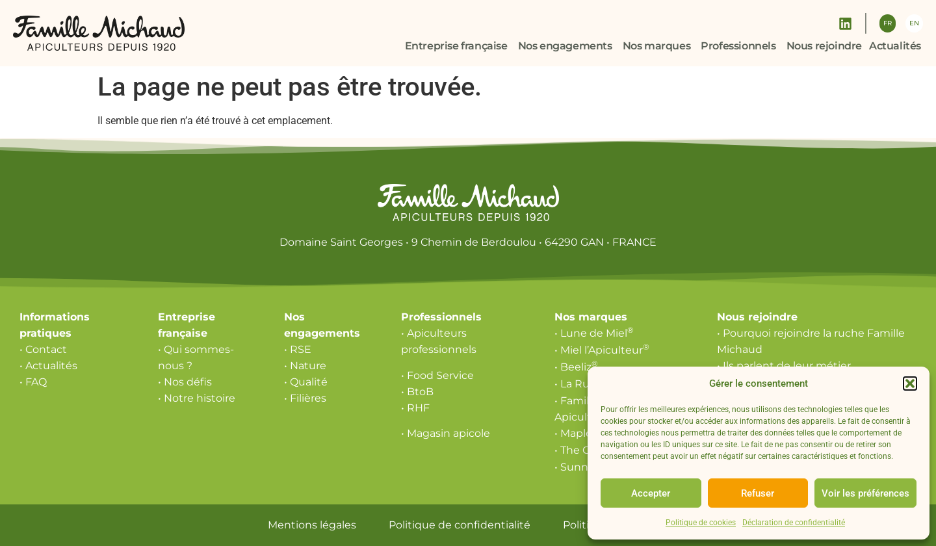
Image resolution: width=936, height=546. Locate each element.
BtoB (420, 391)
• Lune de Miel (594, 333)
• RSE (297, 349)
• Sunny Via (586, 467)
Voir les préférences (865, 493)
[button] (910, 383)
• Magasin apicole (445, 433)
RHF (418, 408)
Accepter (650, 493)
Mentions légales (312, 525)
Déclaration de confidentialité (793, 522)
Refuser (757, 493)
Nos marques (590, 317)
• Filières (305, 398)
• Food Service (437, 375)
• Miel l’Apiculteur (601, 350)
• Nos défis (185, 382)
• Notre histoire (196, 398)
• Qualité (306, 382)
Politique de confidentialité (459, 525)
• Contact (43, 349)
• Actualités (48, 365)
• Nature (305, 365)
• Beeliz (576, 367)
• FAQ (33, 382)
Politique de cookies (701, 522)
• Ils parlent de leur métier (784, 365)
